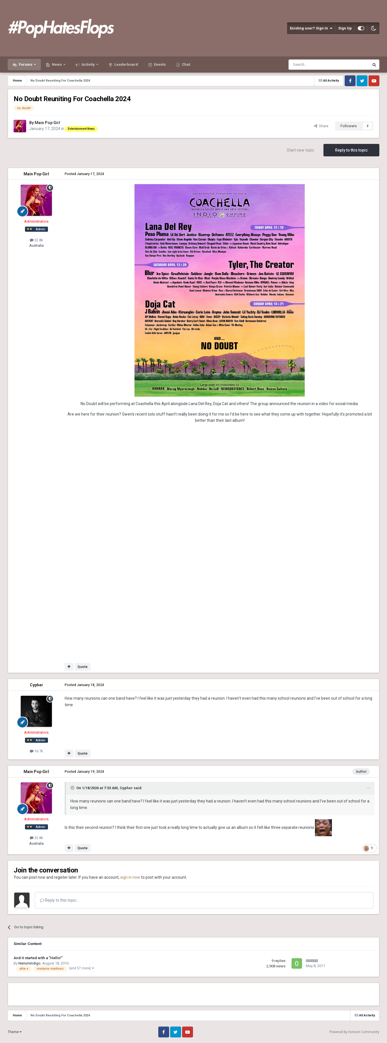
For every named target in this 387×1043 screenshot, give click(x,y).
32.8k (36, 240)
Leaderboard (125, 64)
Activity (88, 64)
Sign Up (345, 28)
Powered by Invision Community (354, 1032)
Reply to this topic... (59, 900)
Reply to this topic (351, 150)
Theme (15, 1032)
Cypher (36, 685)
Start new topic (300, 150)
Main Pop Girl (47, 122)
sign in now (130, 877)
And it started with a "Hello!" (38, 957)
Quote (82, 667)
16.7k (36, 751)
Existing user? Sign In (311, 28)
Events (159, 64)
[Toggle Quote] (72, 788)
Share (321, 126)
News (57, 64)
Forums (25, 64)
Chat (185, 64)
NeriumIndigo (29, 963)
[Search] (315, 64)
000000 (312, 961)
